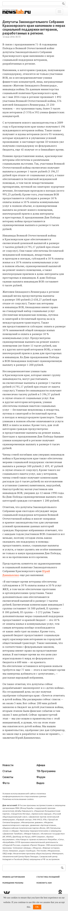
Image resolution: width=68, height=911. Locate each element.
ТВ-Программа (45, 771)
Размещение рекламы (12, 883)
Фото (6, 783)
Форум (40, 777)
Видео (40, 783)
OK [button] (37, 907)
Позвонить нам (44, 883)
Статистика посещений (48, 877)
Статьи (6, 771)
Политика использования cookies (18, 799)
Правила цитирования (13, 877)
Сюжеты (7, 777)
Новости (7, 765)
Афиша (40, 765)
